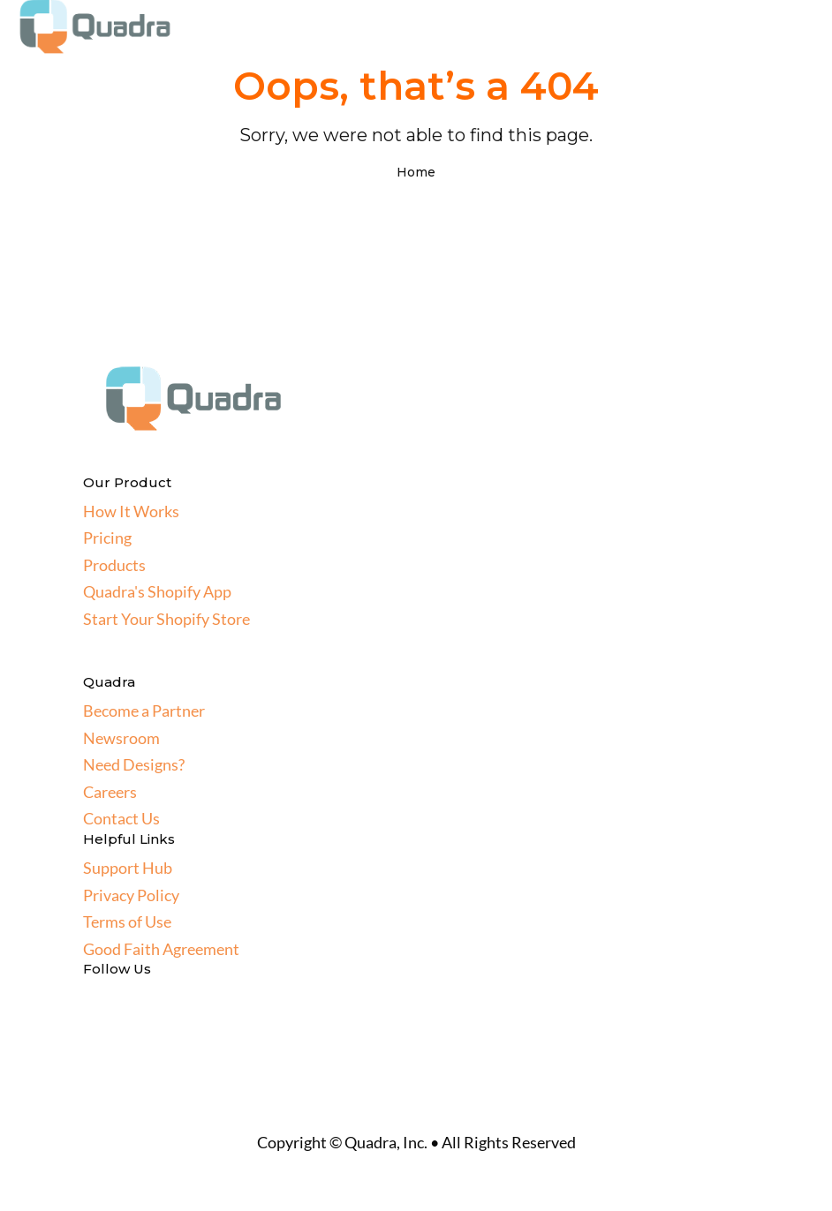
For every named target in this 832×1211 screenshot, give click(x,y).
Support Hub (127, 867)
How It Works (131, 511)
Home (416, 172)
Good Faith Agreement (161, 949)
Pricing (107, 537)
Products (114, 565)
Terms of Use (127, 921)
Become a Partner (144, 710)
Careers (110, 791)
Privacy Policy (131, 895)
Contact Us (121, 818)
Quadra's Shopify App (157, 591)
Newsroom (121, 738)
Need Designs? (134, 764)
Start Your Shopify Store (166, 618)
